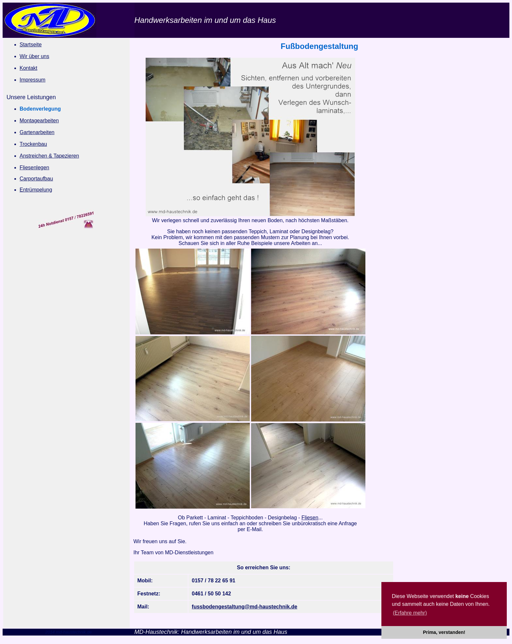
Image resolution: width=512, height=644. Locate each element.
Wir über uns (34, 56)
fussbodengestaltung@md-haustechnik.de (244, 606)
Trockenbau (33, 144)
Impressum (32, 80)
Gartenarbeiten (37, 132)
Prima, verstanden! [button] (444, 632)
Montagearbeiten (39, 120)
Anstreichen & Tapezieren (49, 156)
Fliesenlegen (34, 167)
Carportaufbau (36, 178)
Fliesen (309, 517)
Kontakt (28, 68)
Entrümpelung (36, 189)
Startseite (31, 44)
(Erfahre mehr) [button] (410, 613)
